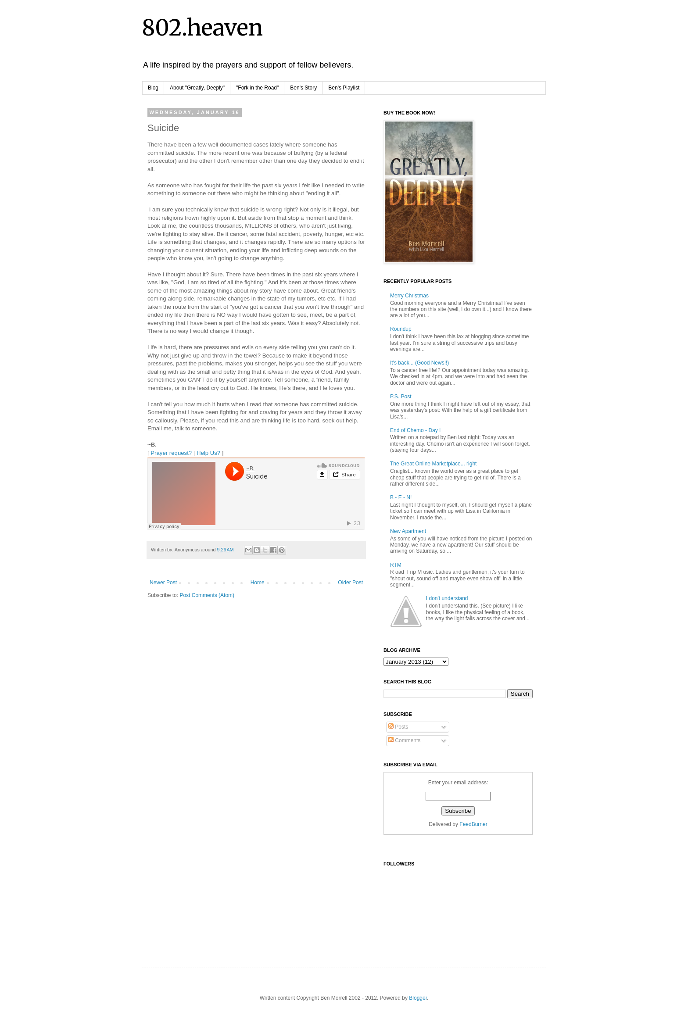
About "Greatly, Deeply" (197, 88)
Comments (404, 740)
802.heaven (202, 28)
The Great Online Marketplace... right (433, 464)
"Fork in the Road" (257, 88)
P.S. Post (400, 396)
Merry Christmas (409, 296)
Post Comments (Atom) (206, 595)
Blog (153, 88)
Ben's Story (303, 88)
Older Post (350, 582)
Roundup (401, 329)
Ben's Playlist (343, 88)
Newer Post (163, 582)
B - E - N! (401, 497)
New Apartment (408, 531)
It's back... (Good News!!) (419, 363)
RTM (395, 565)
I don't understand (447, 598)
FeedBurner (473, 824)
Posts (398, 727)
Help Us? (208, 453)
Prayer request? (171, 453)
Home (258, 582)
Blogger (418, 998)
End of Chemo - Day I (415, 430)
